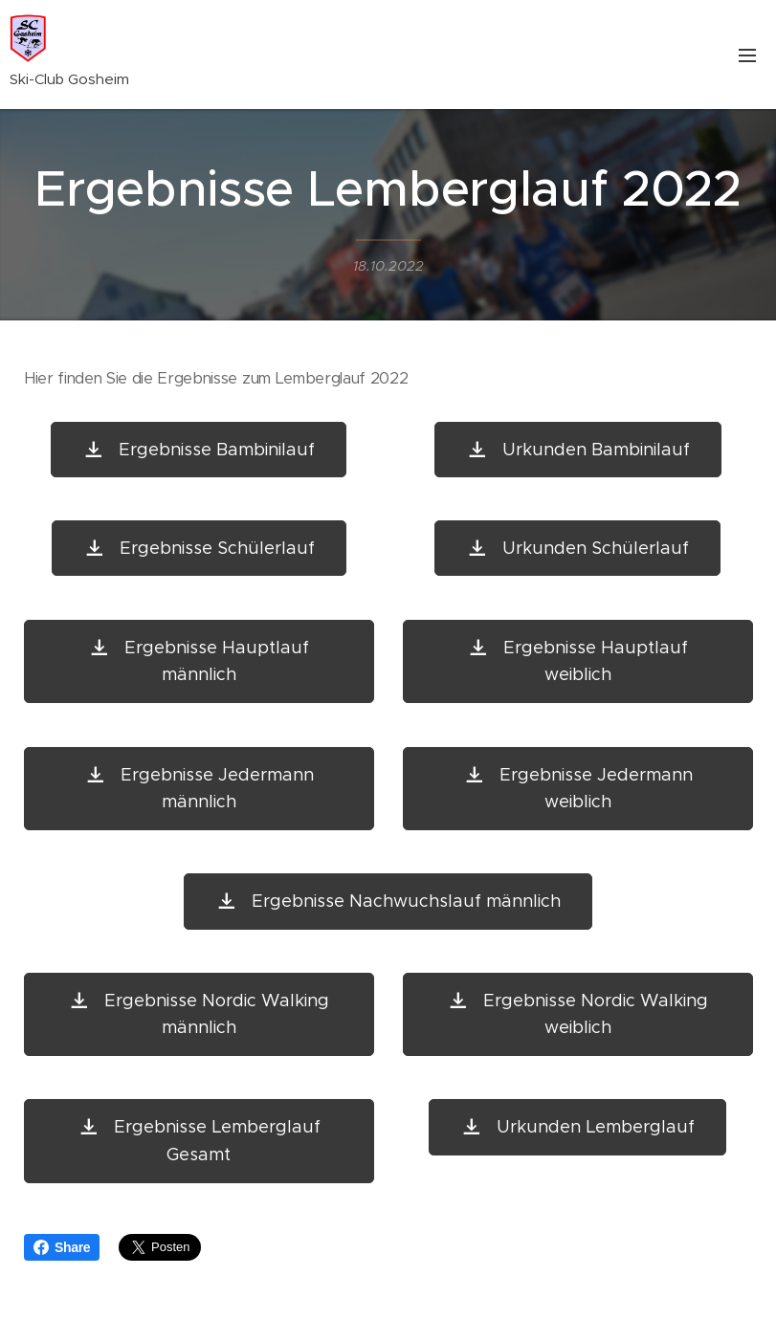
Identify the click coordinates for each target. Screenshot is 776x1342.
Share (61, 1247)
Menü (747, 55)
